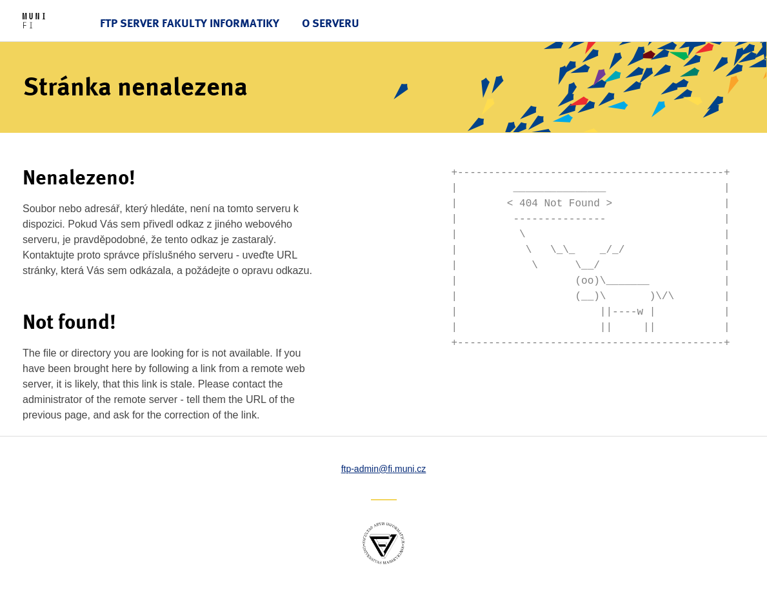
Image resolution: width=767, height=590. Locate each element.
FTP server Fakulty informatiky (189, 22)
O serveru (330, 22)
